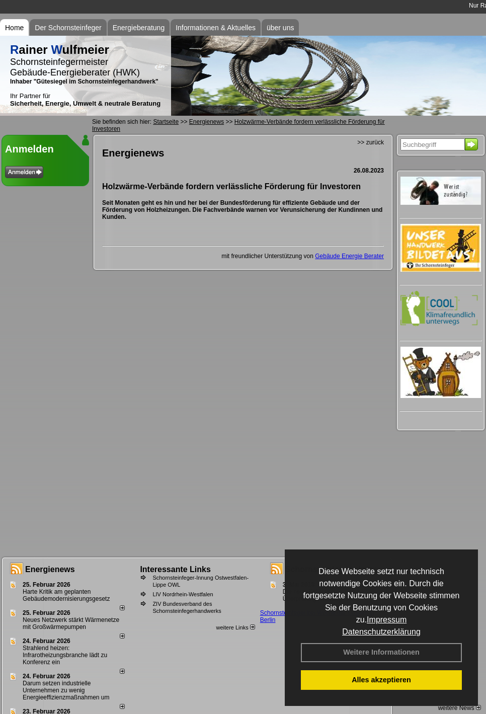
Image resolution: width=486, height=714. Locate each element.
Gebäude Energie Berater (349, 256)
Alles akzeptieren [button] (381, 680)
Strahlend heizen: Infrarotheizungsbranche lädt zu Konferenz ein (65, 655)
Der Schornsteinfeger (68, 28)
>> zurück (370, 142)
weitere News (459, 707)
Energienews (50, 569)
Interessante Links (175, 569)
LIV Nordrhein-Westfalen (182, 594)
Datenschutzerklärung (381, 631)
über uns (280, 28)
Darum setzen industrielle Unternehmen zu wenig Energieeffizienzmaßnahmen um (66, 690)
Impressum (387, 619)
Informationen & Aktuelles (216, 28)
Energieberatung (139, 28)
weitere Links (235, 627)
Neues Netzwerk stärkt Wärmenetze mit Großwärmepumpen (71, 623)
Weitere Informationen (381, 652)
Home (14, 28)
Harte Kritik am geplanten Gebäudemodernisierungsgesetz (66, 595)
